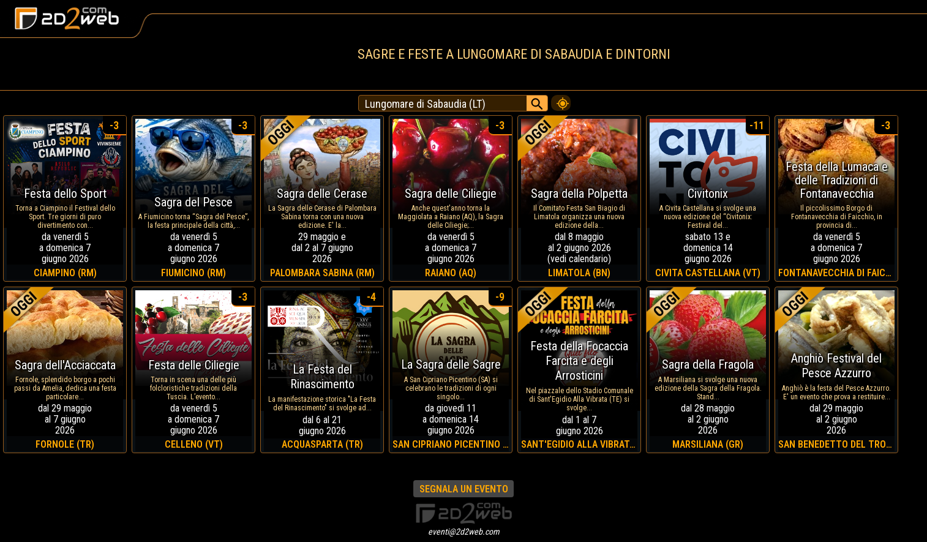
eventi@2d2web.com (464, 531)
